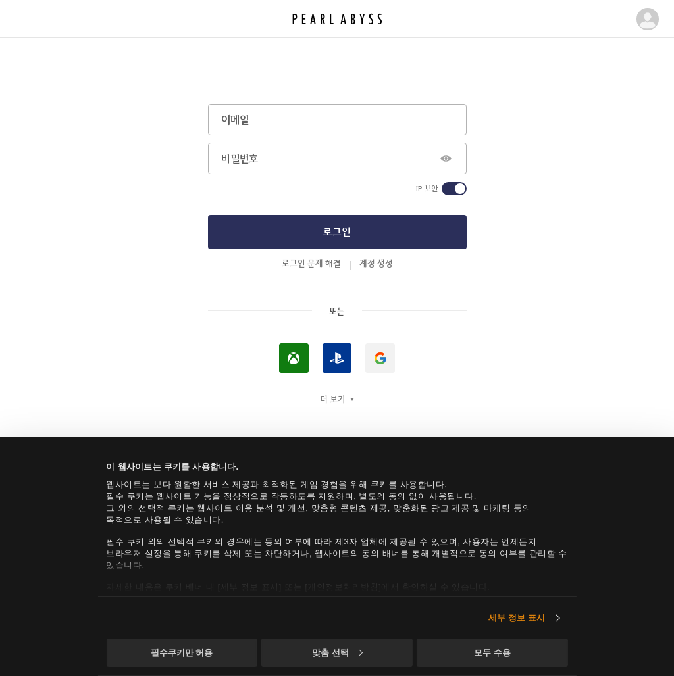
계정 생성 (376, 263)
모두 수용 (492, 653)
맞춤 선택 (337, 653)
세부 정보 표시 (516, 618)
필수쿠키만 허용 (182, 653)
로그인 (337, 231)
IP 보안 (427, 188)
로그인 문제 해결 (311, 263)
